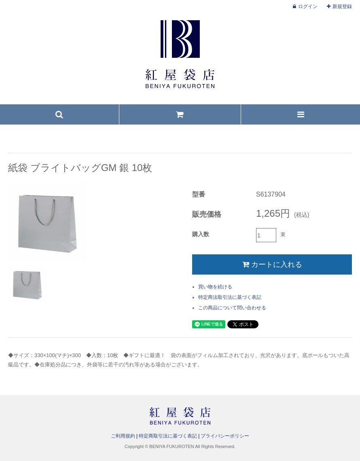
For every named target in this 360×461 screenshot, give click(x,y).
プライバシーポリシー (225, 436)
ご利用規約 (123, 436)
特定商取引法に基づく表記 (168, 436)
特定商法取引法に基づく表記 (229, 297)
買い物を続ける (215, 287)
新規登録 (342, 6)
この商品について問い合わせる (232, 308)
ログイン (308, 6)
